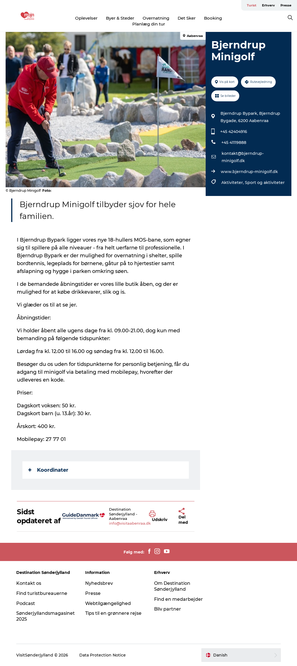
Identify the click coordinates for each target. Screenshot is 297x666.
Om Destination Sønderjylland (172, 586)
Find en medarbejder (178, 599)
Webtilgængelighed (108, 603)
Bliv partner (167, 609)
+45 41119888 (233, 142)
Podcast (25, 603)
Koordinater (48, 470)
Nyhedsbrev (99, 583)
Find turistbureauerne (41, 593)
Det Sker (187, 18)
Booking (213, 18)
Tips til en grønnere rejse (113, 613)
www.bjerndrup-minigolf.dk (249, 171)
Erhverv (268, 5)
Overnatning (156, 18)
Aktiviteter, (233, 182)
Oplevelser (86, 18)
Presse (285, 5)
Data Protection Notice (102, 655)
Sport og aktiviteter (265, 182)
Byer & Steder (120, 18)
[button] (159, 516)
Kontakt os (28, 583)
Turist (251, 5)
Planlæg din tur (148, 24)
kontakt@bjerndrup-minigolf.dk (243, 157)
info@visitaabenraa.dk (130, 523)
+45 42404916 (233, 131)
